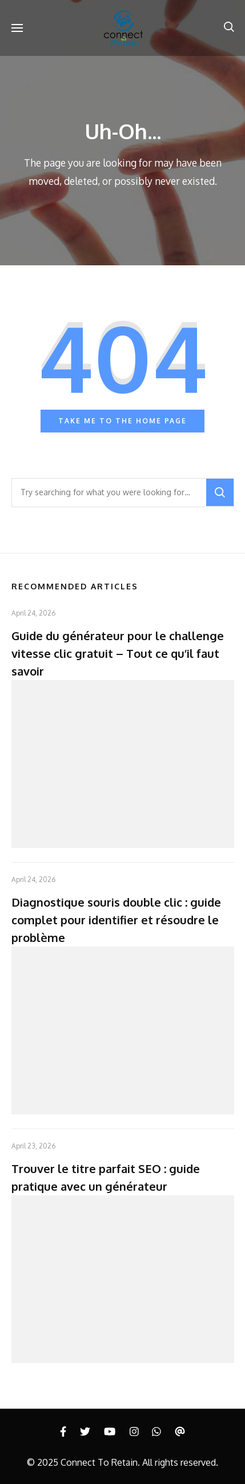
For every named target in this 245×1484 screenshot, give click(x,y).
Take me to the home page (122, 421)
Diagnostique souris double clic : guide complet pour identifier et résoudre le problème (116, 920)
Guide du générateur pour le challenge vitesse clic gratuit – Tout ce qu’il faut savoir (117, 653)
